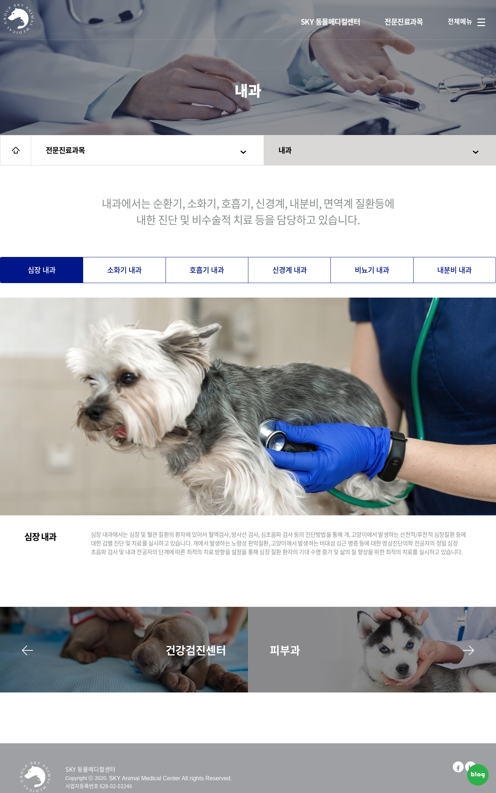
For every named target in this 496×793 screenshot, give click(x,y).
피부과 (372, 650)
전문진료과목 (404, 21)
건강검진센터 (124, 650)
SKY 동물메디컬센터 (330, 21)
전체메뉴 (466, 21)
